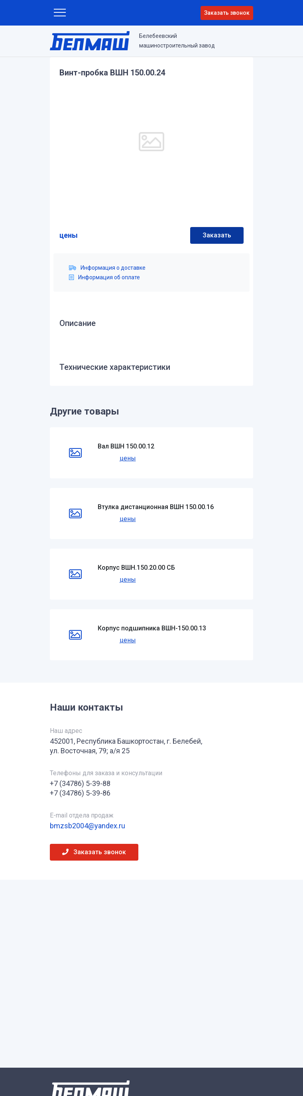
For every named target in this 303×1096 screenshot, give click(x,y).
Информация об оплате (104, 277)
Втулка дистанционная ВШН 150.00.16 (156, 507)
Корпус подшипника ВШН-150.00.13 (152, 628)
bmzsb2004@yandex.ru (87, 826)
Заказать (217, 235)
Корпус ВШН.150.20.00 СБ (136, 567)
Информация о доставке (107, 268)
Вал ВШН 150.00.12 (126, 446)
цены (68, 235)
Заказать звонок (227, 13)
